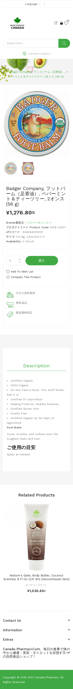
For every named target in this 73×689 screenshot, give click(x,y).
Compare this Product (26, 277)
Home (36, 66)
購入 (42, 260)
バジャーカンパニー (39, 222)
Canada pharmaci (46, 677)
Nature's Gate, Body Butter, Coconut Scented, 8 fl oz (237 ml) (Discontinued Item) (36, 577)
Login (61, 23)
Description (36, 365)
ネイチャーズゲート (36, 585)
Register (56, 23)
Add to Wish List (22, 271)
